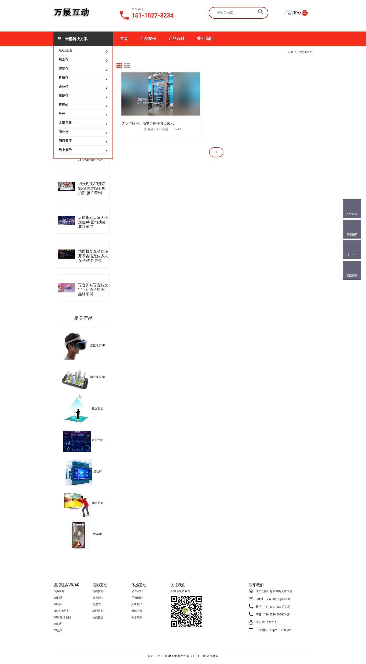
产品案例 (148, 38)
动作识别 (137, 591)
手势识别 (137, 597)
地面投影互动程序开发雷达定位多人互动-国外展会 (93, 255)
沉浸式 (96, 604)
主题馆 (63, 95)
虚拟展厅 (59, 591)
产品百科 (176, 38)
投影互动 (97, 408)
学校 (62, 114)
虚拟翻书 (98, 597)
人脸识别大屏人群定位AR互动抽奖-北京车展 (93, 222)
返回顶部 (352, 275)
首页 (124, 38)
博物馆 (63, 68)
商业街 (63, 132)
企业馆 (63, 86)
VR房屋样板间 (62, 617)
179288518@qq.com (278, 599)
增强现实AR (97, 377)
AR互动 (58, 630)
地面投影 (98, 591)
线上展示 (65, 150)
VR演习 (58, 604)
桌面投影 (98, 617)
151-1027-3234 (153, 15)
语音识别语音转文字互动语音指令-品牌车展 (93, 289)
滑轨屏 (97, 471)
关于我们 (205, 38)
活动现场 (65, 50)
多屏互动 (97, 440)
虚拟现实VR (97, 345)
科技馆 (63, 77)
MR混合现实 (61, 610)
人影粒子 (137, 604)
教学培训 (137, 617)
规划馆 (63, 59)
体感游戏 (97, 503)
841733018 (269, 622)
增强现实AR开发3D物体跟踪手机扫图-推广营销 (92, 188)
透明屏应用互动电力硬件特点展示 (147, 111)
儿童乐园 (65, 123)
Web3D (97, 534)
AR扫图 (58, 623)
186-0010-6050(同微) (277, 614)
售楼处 (63, 104)
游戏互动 (137, 610)
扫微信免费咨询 (180, 591)
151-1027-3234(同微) (277, 606)
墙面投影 (98, 610)
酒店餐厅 (65, 141)
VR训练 (58, 597)
